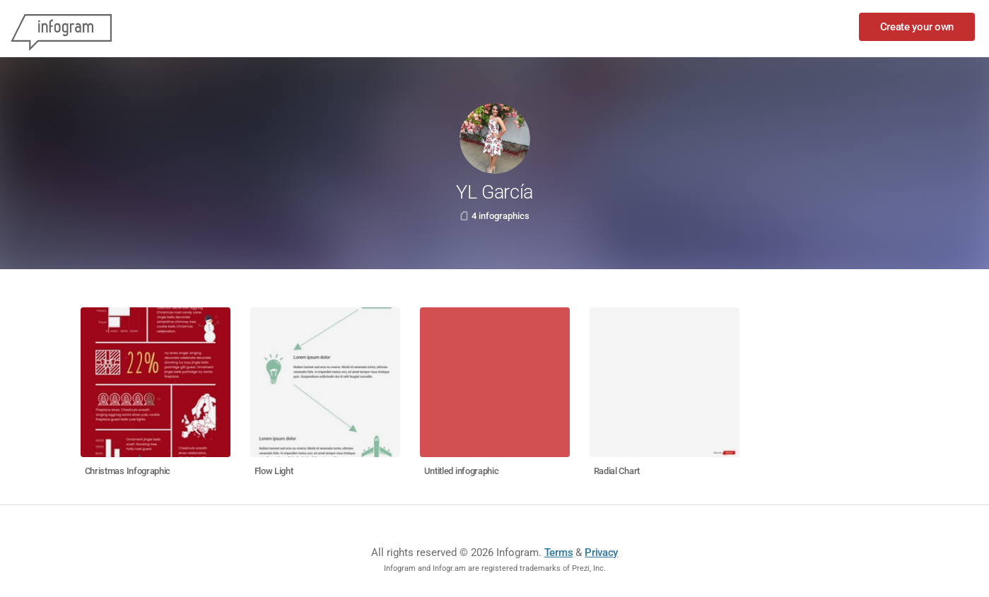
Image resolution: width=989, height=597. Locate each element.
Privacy (601, 552)
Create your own (917, 26)
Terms (558, 552)
